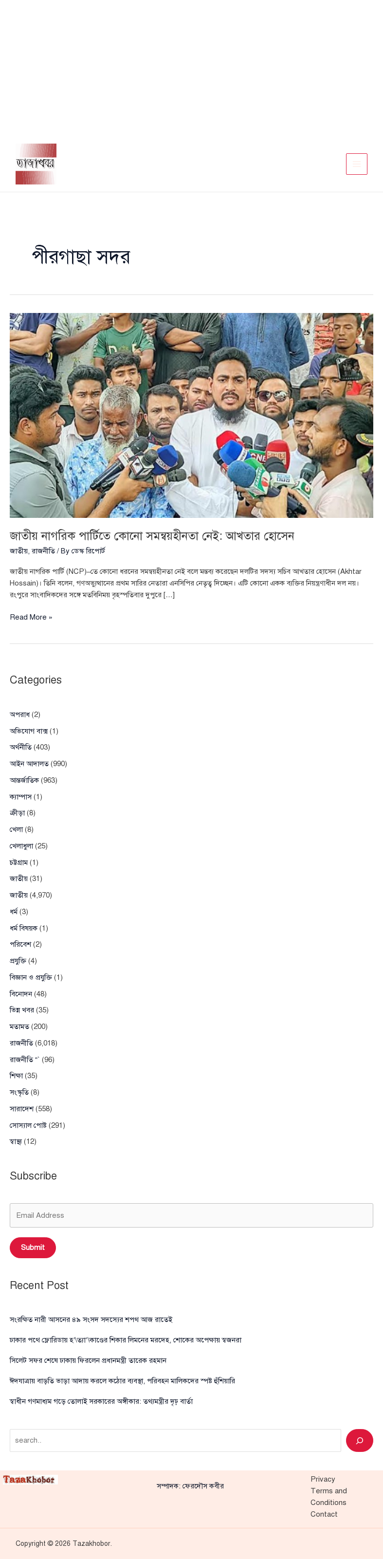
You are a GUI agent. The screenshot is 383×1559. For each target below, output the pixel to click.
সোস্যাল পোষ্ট (28, 1125)
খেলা (16, 829)
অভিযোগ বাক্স (29, 731)
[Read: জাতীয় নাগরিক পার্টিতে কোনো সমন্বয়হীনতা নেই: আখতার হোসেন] (191, 415)
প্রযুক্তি (18, 960)
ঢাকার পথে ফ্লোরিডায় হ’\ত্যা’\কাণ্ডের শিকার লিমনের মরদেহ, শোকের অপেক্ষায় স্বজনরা (125, 1340)
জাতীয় (19, 878)
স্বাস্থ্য (16, 1141)
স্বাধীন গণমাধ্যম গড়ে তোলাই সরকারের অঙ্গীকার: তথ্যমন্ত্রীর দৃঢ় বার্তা (101, 1401)
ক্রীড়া (17, 812)
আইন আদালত (29, 763)
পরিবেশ (20, 944)
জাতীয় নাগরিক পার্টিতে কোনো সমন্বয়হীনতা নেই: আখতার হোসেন (152, 536)
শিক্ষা (16, 1075)
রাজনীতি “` (25, 1059)
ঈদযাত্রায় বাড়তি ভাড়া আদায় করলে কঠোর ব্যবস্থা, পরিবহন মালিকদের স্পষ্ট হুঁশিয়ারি (122, 1380)
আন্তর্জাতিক (24, 780)
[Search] (359, 1440)
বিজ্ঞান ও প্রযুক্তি (31, 977)
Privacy (322, 1479)
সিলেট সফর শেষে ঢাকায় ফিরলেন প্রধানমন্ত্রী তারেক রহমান (88, 1360)
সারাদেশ (22, 1108)
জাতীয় (19, 551)
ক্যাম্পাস (21, 796)
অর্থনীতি (21, 747)
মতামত (19, 1026)
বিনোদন (21, 994)
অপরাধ (20, 714)
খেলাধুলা (21, 846)
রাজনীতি (43, 551)
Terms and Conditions (328, 1496)
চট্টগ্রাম (19, 862)
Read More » (31, 617)
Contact (324, 1514)
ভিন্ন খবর (22, 1010)
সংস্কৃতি (19, 1092)
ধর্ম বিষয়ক (23, 928)
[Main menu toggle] (357, 164)
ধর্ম (14, 911)
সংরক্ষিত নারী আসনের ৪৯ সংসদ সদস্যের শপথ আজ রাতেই (91, 1319)
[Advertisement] (192, 68)
